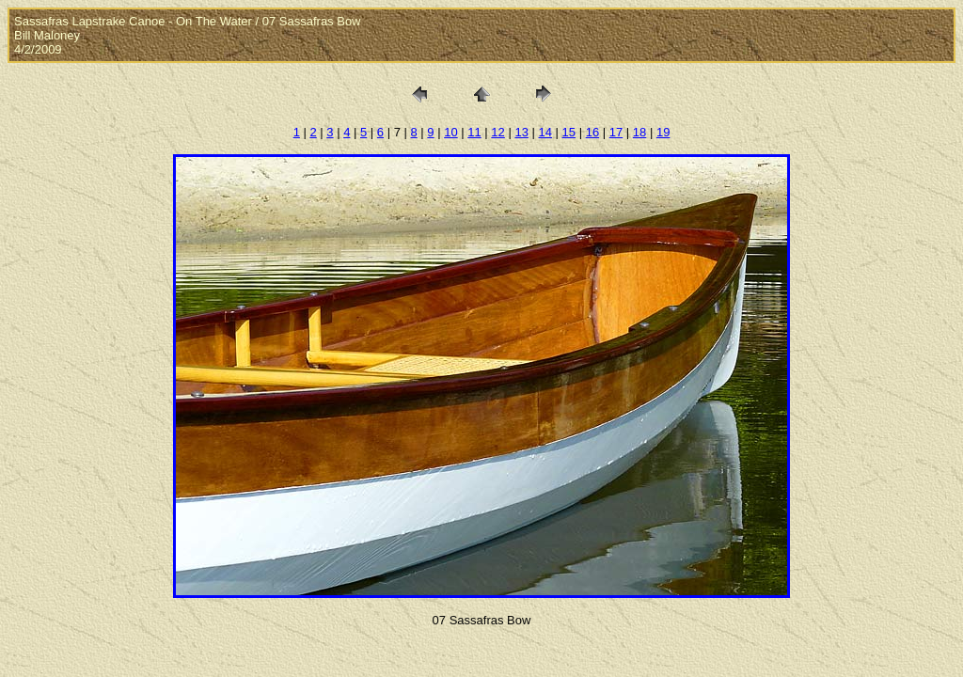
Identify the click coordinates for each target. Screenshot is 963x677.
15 (569, 132)
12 (497, 132)
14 (545, 132)
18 (639, 132)
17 (616, 132)
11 (474, 132)
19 (663, 132)
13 (521, 132)
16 (592, 132)
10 (450, 132)
